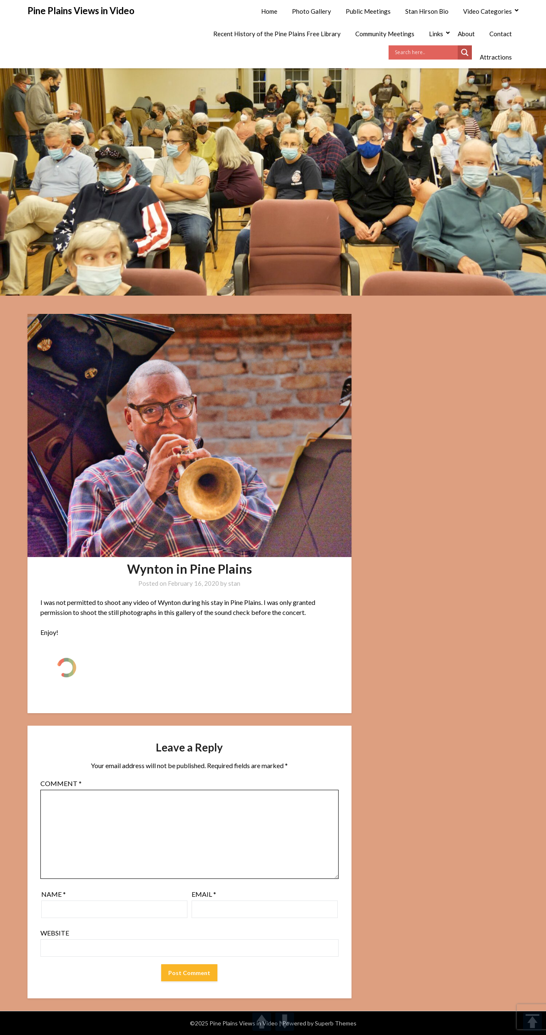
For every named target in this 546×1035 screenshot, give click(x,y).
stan (234, 583)
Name (53, 894)
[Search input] (425, 52)
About (466, 33)
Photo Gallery (311, 11)
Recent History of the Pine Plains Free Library (277, 33)
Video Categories (487, 11)
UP (261, 1021)
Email (204, 894)
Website (54, 933)
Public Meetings (368, 11)
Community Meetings (384, 33)
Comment (61, 783)
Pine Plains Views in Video (81, 10)
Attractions (496, 57)
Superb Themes (336, 1023)
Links (436, 33)
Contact (500, 33)
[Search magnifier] (465, 52)
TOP (532, 1021)
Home (269, 11)
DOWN (284, 1021)
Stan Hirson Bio (427, 11)
